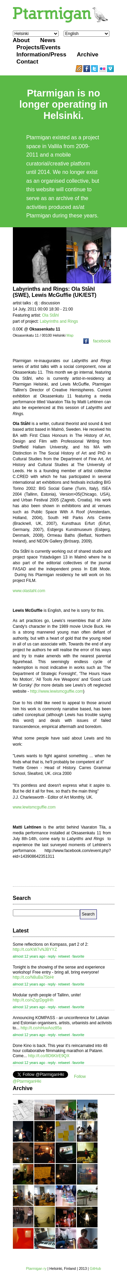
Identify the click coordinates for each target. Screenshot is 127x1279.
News (48, 40)
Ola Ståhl (50, 315)
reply (52, 956)
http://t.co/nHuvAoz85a (41, 1028)
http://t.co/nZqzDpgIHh (33, 1000)
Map (69, 335)
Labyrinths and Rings (59, 321)
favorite (78, 956)
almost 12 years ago (29, 956)
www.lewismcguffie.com (34, 807)
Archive (88, 54)
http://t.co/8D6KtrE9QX (48, 1055)
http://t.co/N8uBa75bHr (33, 977)
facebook (97, 340)
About (21, 40)
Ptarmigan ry (36, 1268)
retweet (64, 956)
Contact (28, 61)
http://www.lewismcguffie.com (56, 691)
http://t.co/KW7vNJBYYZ (35, 949)
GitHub (95, 1268)
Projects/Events (39, 47)
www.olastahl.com (29, 590)
